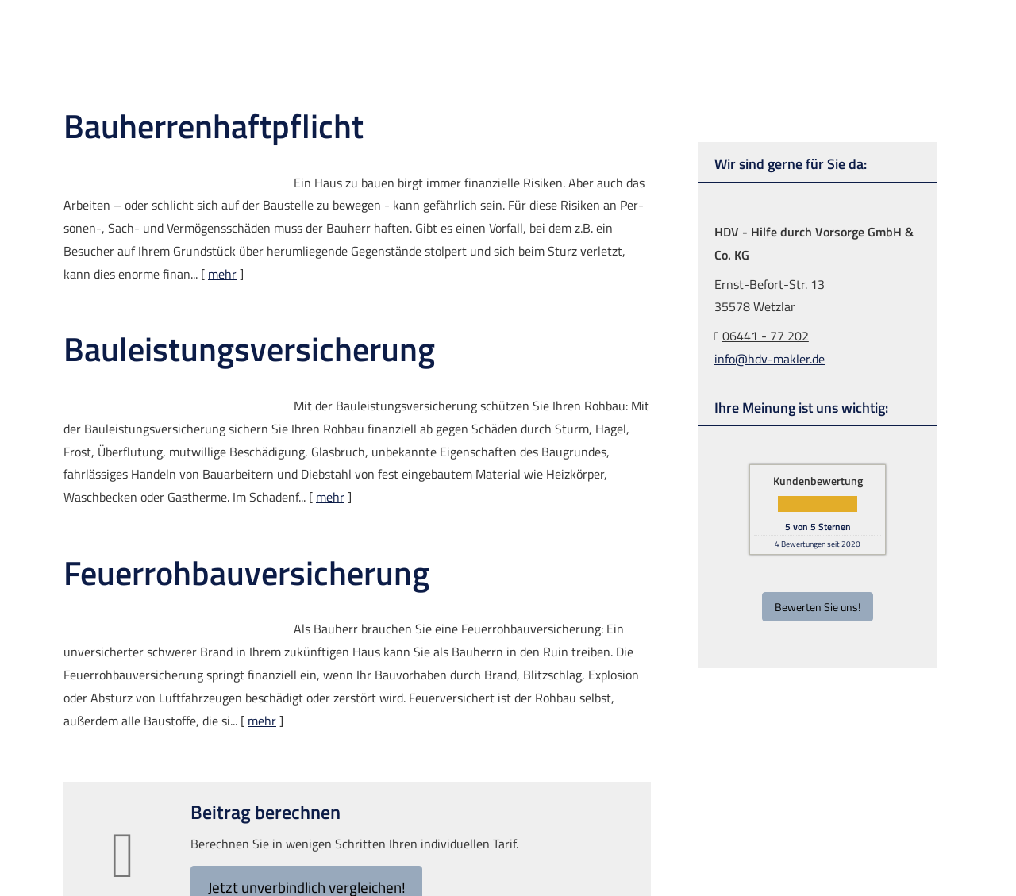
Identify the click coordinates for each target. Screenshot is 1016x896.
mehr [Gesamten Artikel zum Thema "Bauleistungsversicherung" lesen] (330, 496)
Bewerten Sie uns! (817, 606)
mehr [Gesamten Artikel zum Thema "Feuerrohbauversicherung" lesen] (262, 719)
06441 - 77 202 (765, 334)
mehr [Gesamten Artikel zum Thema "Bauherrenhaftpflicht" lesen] (222, 273)
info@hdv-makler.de (769, 357)
